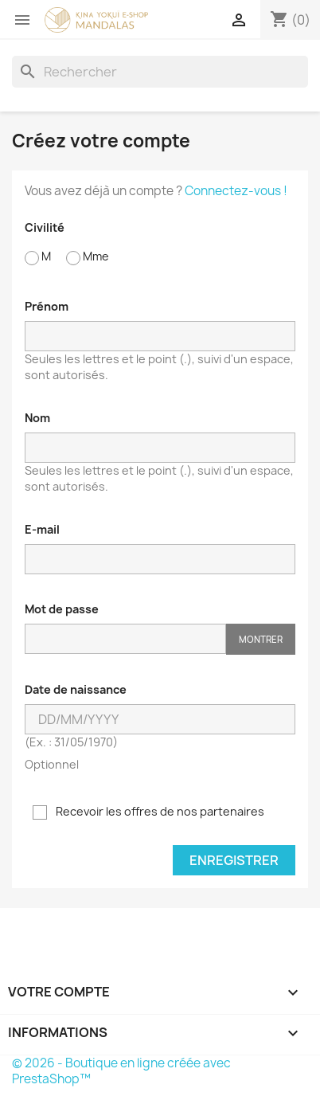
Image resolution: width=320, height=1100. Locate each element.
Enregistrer (234, 860)
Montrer (261, 639)
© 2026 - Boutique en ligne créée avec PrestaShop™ (121, 1071)
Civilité (44, 227)
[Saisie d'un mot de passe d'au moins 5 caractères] (125, 639)
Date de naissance (76, 689)
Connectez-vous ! (236, 190)
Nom (37, 417)
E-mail (42, 529)
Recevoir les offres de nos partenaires (148, 812)
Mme (87, 257)
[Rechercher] (160, 72)
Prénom (46, 306)
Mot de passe (62, 609)
